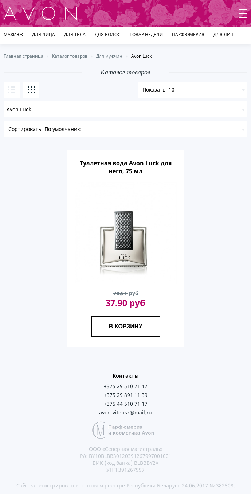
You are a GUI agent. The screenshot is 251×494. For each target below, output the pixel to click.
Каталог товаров (69, 56)
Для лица (43, 34)
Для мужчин (109, 56)
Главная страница (23, 56)
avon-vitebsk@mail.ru (125, 412)
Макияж (13, 34)
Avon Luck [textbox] (19, 109)
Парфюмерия (188, 34)
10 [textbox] (171, 89)
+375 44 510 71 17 (126, 403)
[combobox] (125, 109)
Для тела (75, 34)
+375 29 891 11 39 (126, 394)
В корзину (125, 326)
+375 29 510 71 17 (126, 386)
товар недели (146, 34)
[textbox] (125, 129)
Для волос (108, 34)
